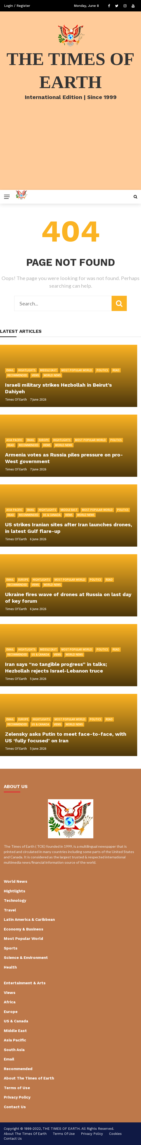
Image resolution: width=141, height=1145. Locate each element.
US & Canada (52, 515)
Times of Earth (16, 399)
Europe (44, 440)
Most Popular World (76, 370)
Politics (102, 370)
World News (52, 375)
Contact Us (15, 1107)
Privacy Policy (17, 1097)
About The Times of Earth (29, 1078)
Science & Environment (26, 957)
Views (35, 375)
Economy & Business (23, 929)
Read (116, 370)
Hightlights (27, 370)
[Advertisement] (70, 151)
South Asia (14, 1050)
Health (10, 967)
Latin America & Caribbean (29, 919)
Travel (10, 910)
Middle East (48, 370)
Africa (9, 1002)
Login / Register (17, 6)
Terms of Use (17, 1088)
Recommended (17, 375)
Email (10, 370)
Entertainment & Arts (25, 983)
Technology (15, 900)
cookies (115, 1134)
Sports (10, 948)
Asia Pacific (14, 440)
